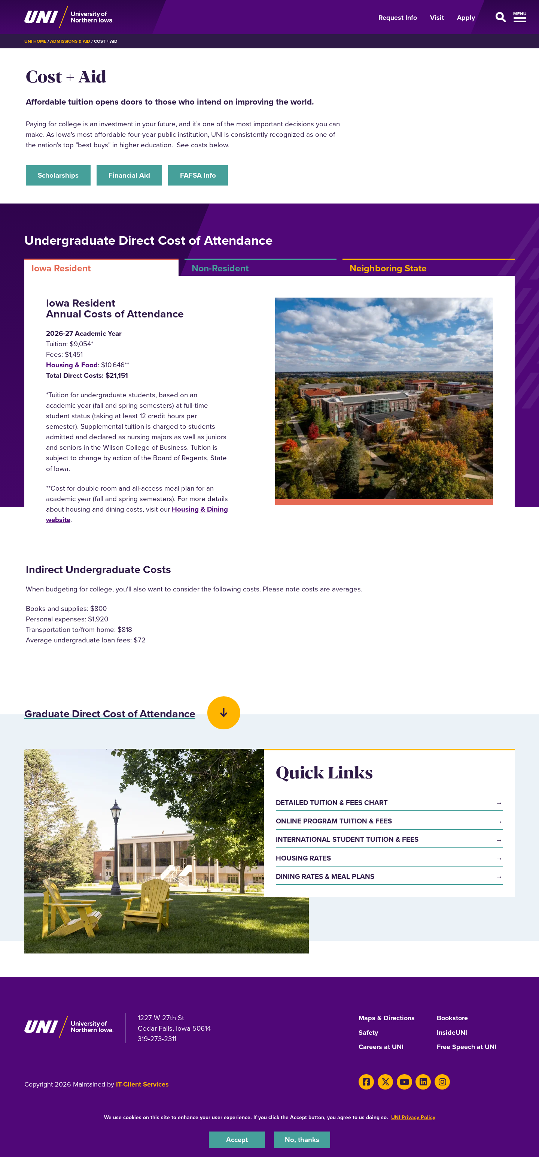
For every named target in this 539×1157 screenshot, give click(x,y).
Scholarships (58, 175)
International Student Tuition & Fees (347, 840)
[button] (269, 704)
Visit (437, 17)
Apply (466, 17)
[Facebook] (366, 1081)
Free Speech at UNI (466, 1046)
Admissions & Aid (70, 41)
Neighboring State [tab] (388, 268)
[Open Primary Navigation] (499, 17)
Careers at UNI (381, 1046)
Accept (237, 1140)
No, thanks (302, 1140)
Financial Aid (129, 175)
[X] (385, 1081)
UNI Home (35, 41)
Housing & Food (72, 365)
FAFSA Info (198, 175)
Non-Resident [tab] (220, 268)
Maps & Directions (387, 1018)
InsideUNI (452, 1032)
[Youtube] (404, 1081)
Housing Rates (303, 858)
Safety (368, 1032)
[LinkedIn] (423, 1081)
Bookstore (452, 1018)
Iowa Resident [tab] (61, 268)
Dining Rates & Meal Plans (325, 876)
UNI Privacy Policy (413, 1117)
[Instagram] (442, 1081)
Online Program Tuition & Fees (334, 821)
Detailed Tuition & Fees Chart (332, 803)
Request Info (397, 17)
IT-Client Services (142, 1083)
